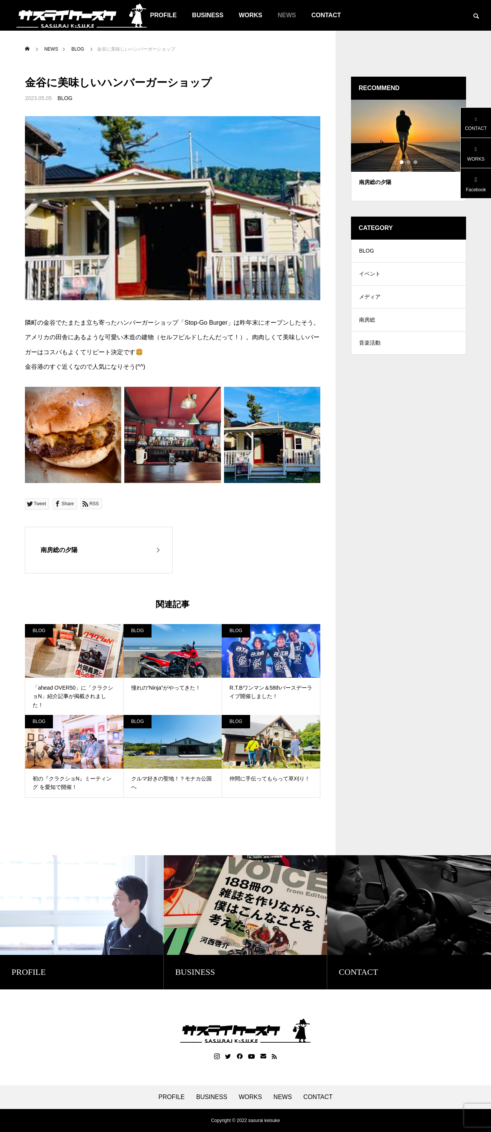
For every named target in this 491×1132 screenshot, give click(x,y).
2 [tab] (409, 162)
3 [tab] (416, 162)
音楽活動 (370, 343)
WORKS (250, 15)
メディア (370, 297)
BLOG (65, 98)
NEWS (287, 15)
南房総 (367, 320)
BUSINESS (208, 15)
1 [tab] (402, 162)
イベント (370, 274)
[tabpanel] (408, 150)
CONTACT (326, 15)
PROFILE (171, 1097)
